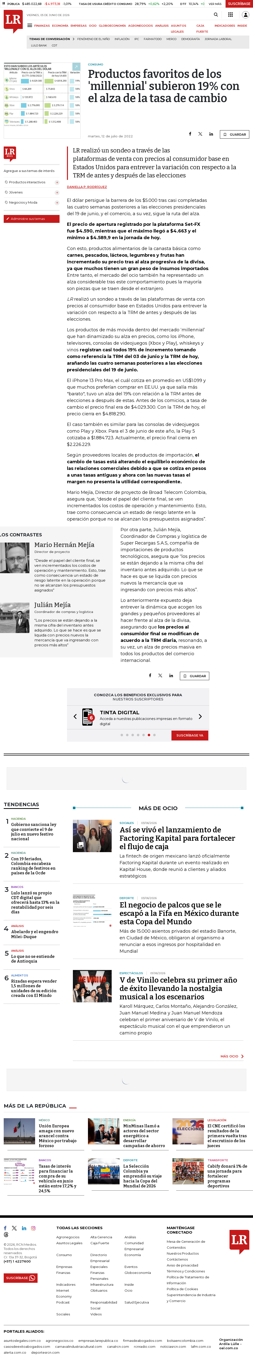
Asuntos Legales (69, 1243)
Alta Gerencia (101, 1237)
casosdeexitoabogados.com (27, 1346)
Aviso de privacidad (182, 1265)
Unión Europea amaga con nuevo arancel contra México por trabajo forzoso (58, 1136)
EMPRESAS (79, 25)
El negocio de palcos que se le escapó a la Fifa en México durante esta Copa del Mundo (179, 913)
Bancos (17, 887)
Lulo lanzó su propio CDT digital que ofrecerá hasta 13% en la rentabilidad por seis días (35, 902)
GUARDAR (234, 134)
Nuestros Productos (183, 1253)
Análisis (17, 926)
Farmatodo (153, 39)
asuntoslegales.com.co (22, 1341)
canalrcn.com (118, 1346)
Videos (96, 1314)
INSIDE (242, 25)
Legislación (217, 1120)
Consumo (64, 1255)
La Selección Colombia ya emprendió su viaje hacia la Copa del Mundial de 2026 (142, 1176)
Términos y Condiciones (186, 1271)
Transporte (218, 1160)
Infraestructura (101, 1284)
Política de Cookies (182, 1289)
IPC (136, 39)
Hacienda (18, 819)
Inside (129, 1284)
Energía (129, 1120)
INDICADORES (225, 25)
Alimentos (19, 975)
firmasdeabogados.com (142, 1341)
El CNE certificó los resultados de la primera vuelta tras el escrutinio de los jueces (227, 1136)
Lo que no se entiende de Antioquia (33, 959)
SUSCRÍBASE (239, 3)
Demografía (190, 39)
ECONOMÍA (60, 25)
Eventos (131, 1267)
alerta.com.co (15, 1352)
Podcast (63, 1302)
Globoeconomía (138, 1273)
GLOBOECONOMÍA (112, 25)
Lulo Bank (39, 45)
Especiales (98, 1267)
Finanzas (63, 1273)
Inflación (122, 39)
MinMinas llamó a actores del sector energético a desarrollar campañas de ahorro (144, 1136)
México (44, 1120)
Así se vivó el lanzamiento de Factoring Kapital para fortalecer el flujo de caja (177, 838)
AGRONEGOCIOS (140, 25)
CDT (54, 45)
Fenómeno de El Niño (93, 39)
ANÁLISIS (162, 25)
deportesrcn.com (45, 1352)
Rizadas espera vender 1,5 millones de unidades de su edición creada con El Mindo (34, 988)
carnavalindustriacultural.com (78, 1346)
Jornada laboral (218, 39)
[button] (73, 717)
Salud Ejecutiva (137, 1302)
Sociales (63, 1314)
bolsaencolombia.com (185, 1341)
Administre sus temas (25, 219)
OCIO (93, 25)
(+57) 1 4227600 (17, 1261)
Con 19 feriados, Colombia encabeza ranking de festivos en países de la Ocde (33, 866)
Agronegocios (67, 1237)
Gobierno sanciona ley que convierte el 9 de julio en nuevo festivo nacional (33, 831)
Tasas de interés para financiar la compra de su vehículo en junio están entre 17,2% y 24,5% (57, 1178)
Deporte (130, 1160)
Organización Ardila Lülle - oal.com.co (231, 1344)
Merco (171, 39)
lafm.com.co (201, 1346)
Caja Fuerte (99, 1243)
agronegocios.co (59, 1341)
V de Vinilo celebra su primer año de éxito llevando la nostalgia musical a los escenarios (178, 988)
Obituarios (98, 1290)
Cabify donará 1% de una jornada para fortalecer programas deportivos (227, 1176)
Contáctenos (177, 1259)
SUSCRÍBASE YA (189, 735)
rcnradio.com (144, 1346)
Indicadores (65, 1284)
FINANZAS (42, 25)
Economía (133, 1255)
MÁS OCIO (229, 1056)
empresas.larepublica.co (98, 1341)
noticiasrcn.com (173, 1346)
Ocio (128, 1290)
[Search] (215, 14)
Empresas (64, 1267)
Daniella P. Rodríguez (87, 187)
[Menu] (30, 25)
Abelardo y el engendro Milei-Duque (34, 934)
